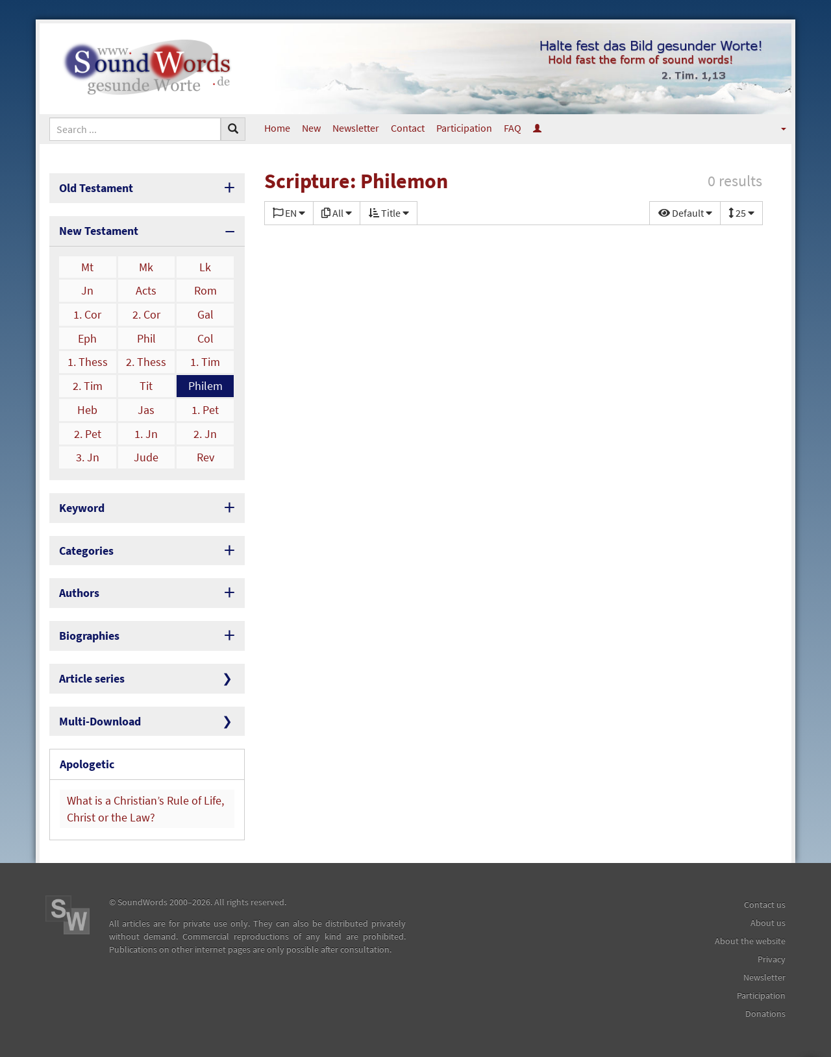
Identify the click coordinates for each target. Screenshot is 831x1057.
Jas (146, 409)
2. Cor (146, 314)
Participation (464, 127)
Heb (87, 409)
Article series (92, 678)
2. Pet (87, 433)
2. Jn (205, 433)
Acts (146, 290)
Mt (87, 267)
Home (277, 127)
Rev (205, 457)
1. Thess (88, 361)
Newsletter (355, 127)
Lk (205, 267)
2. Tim (88, 385)
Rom (205, 290)
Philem (205, 385)
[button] (774, 128)
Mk (146, 267)
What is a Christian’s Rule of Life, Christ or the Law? (145, 809)
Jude (146, 457)
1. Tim (205, 361)
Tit (146, 385)
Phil (146, 338)
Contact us (765, 904)
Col (205, 338)
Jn (87, 290)
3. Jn (87, 457)
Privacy (772, 959)
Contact (408, 127)
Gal (205, 314)
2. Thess (146, 361)
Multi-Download (100, 721)
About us (768, 923)
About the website (750, 941)
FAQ (512, 127)
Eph (87, 338)
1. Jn (146, 433)
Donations (765, 1013)
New (311, 127)
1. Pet (205, 409)
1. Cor (87, 314)
